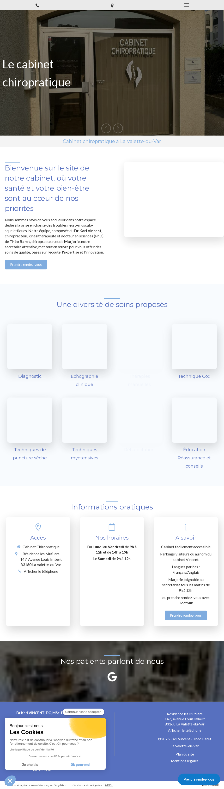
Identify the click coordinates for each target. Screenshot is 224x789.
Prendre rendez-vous (199, 779)
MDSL (109, 785)
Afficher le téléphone (41, 571)
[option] (112, 73)
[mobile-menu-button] (186, 5)
